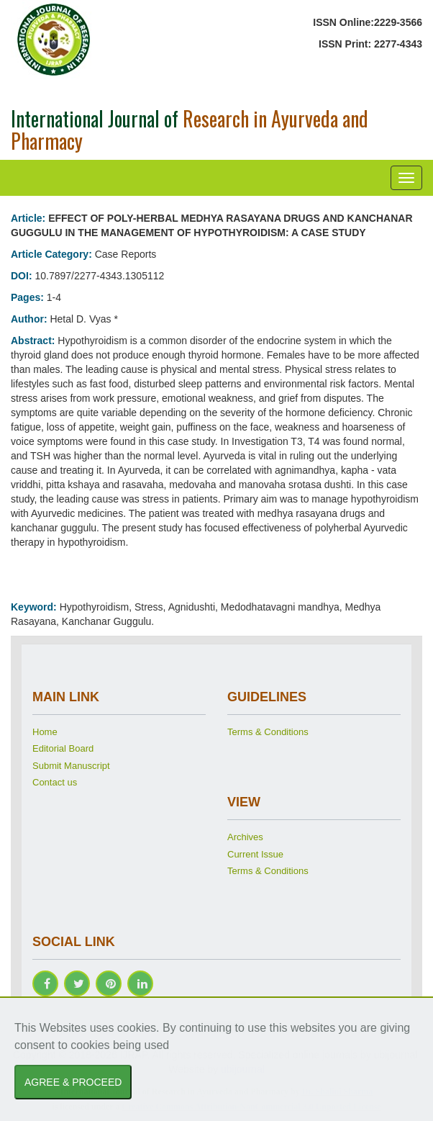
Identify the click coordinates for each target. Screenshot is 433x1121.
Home (45, 731)
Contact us (54, 782)
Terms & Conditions (268, 731)
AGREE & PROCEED (73, 1082)
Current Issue (255, 854)
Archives (245, 837)
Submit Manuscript (71, 765)
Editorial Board (63, 748)
